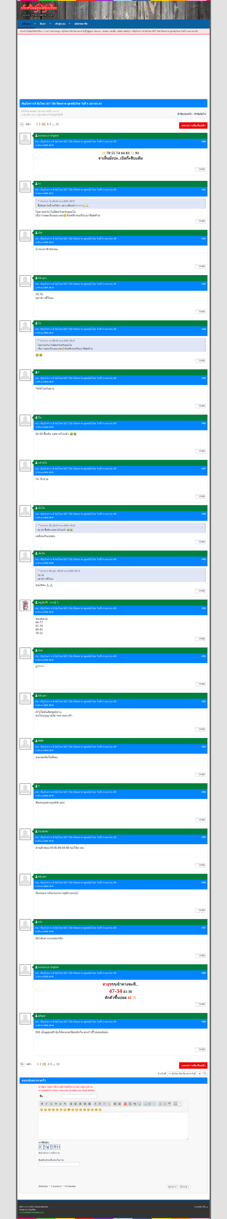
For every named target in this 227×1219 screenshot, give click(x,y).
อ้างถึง (200, 169)
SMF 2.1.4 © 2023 (26, 1207)
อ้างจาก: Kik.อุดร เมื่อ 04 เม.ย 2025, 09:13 (60, 571)
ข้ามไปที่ (162, 1073)
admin (126, 31)
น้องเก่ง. (97, 31)
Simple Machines (41, 1207)
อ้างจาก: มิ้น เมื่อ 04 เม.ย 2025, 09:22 (57, 525)
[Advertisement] (113, 61)
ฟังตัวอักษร (43, 1153)
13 (57, 124)
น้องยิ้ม (113, 31)
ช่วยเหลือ (198, 1207)
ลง (22, 124)
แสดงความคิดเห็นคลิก (193, 125)
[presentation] (65, 1175)
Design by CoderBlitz (27, 1210)
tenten (106, 31)
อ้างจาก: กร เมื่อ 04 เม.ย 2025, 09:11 (57, 341)
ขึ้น (22, 1064)
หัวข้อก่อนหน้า (184, 114)
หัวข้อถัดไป (200, 114)
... (53, 124)
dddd (119, 31)
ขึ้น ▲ (205, 1207)
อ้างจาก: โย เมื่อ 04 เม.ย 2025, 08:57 (57, 201)
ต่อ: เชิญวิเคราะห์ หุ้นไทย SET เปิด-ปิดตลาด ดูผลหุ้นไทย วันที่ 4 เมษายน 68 (75, 141)
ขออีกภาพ (55, 1153)
